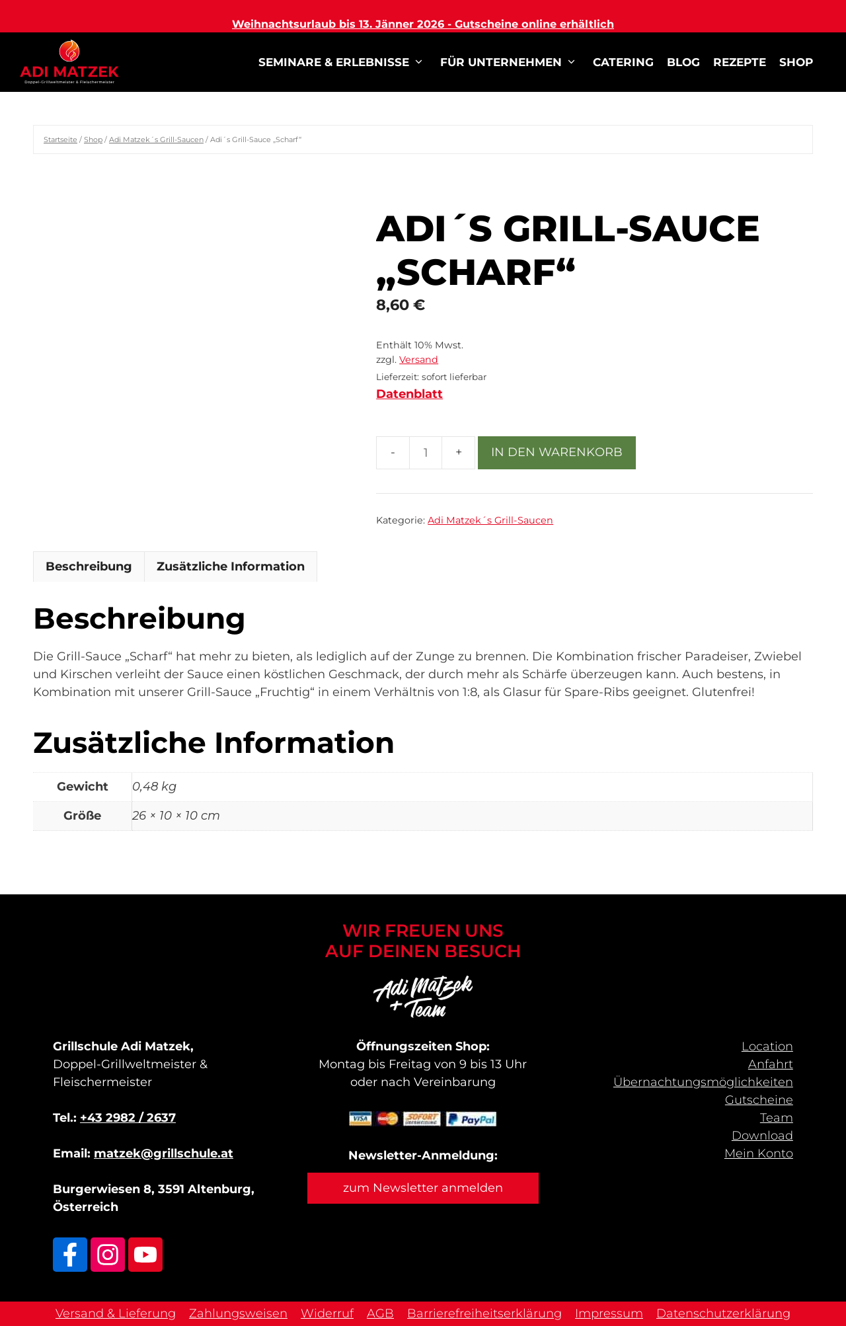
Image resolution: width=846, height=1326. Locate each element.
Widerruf (327, 1313)
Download (762, 1135)
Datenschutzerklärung (723, 1313)
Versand (418, 360)
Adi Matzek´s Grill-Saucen (156, 139)
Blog (683, 62)
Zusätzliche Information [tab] (231, 566)
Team (776, 1118)
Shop (796, 62)
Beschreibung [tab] (89, 566)
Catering (623, 62)
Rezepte (739, 62)
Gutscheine (759, 1100)
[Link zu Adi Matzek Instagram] (108, 1254)
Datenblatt (409, 394)
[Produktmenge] (425, 452)
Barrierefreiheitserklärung (484, 1313)
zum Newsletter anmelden (423, 1188)
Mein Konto (758, 1153)
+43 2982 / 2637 (128, 1118)
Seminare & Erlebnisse (342, 62)
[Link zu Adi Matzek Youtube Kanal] (145, 1254)
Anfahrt (770, 1064)
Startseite (60, 139)
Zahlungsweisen (238, 1313)
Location (767, 1046)
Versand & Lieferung (116, 1313)
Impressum (609, 1313)
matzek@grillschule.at (163, 1153)
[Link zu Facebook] (70, 1254)
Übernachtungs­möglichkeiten (703, 1082)
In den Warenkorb (557, 452)
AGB (380, 1313)
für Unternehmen (510, 62)
